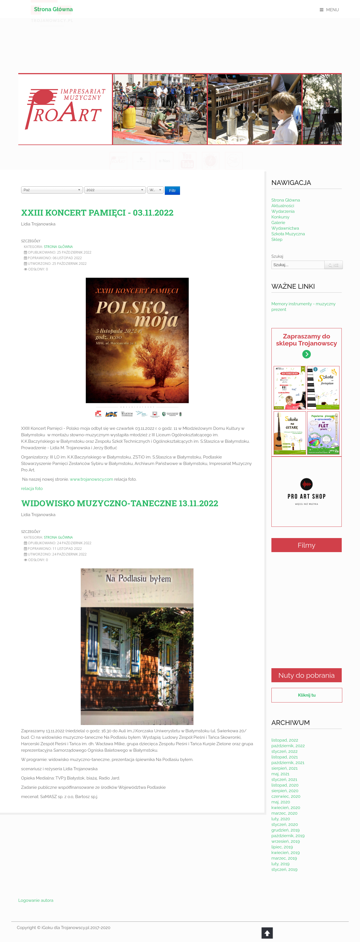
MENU (332, 9)
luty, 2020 (280, 818)
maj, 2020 (280, 802)
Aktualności (282, 205)
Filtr (172, 190)
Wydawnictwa (285, 228)
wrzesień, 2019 (285, 841)
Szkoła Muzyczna (288, 233)
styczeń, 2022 (284, 751)
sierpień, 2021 (284, 768)
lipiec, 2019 (282, 847)
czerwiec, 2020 (285, 796)
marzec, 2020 (284, 813)
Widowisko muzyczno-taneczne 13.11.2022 (119, 503)
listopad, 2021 (284, 757)
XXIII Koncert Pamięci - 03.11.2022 (97, 212)
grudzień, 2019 (285, 830)
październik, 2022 (288, 745)
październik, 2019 (288, 835)
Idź (333, 265)
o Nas (164, 160)
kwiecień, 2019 (285, 852)
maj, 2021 (280, 773)
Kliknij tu (307, 695)
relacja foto (32, 488)
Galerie (278, 222)
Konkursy (280, 217)
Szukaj (277, 256)
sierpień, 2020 (284, 790)
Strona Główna (53, 9)
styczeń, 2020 (284, 824)
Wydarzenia (282, 211)
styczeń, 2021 (284, 779)
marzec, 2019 (284, 858)
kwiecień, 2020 (285, 807)
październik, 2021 (287, 762)
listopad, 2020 (284, 785)
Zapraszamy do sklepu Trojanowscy (306, 345)
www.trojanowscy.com (91, 479)
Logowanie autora (35, 900)
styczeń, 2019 (284, 869)
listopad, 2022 (284, 740)
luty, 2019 (280, 863)
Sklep (276, 239)
